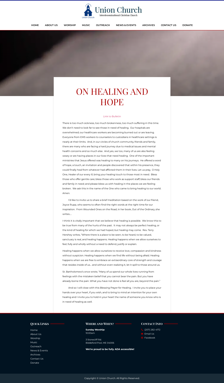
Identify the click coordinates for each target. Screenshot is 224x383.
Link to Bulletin (112, 116)
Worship (70, 25)
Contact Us (168, 25)
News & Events (126, 25)
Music (86, 25)
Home (35, 25)
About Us (51, 25)
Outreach (103, 25)
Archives (148, 25)
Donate (187, 25)
